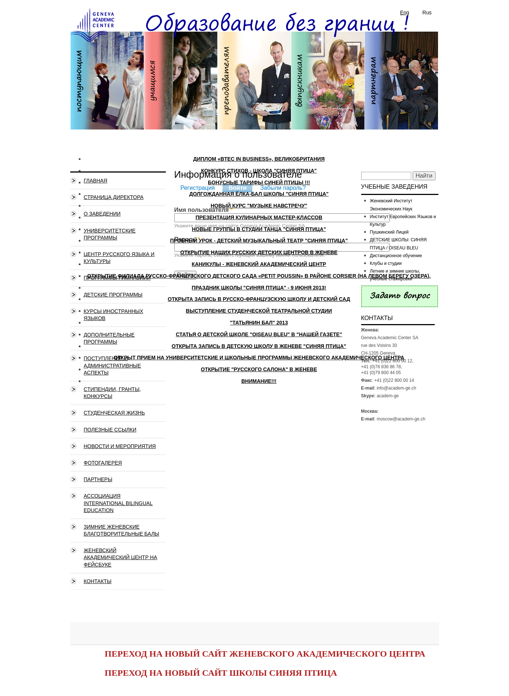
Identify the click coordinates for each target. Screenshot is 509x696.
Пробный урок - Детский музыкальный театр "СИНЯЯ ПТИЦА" (259, 241)
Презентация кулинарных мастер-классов (259, 217)
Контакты (98, 581)
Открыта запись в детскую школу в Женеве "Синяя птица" (259, 346)
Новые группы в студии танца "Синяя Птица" (259, 229)
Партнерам (401, 83)
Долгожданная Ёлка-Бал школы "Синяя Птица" (258, 194)
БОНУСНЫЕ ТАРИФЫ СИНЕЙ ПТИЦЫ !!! (259, 182)
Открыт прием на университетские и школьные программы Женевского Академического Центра (259, 358)
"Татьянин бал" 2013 (259, 323)
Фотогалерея (103, 463)
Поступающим (107, 83)
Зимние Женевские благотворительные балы (121, 530)
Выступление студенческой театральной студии (259, 311)
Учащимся (180, 83)
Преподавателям (254, 83)
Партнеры (98, 479)
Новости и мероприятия (120, 446)
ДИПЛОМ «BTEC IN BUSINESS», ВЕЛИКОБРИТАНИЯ (258, 159)
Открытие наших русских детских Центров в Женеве (258, 252)
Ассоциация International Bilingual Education (118, 503)
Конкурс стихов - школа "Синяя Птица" (259, 171)
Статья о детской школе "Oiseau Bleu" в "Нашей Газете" (259, 334)
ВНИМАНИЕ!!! (259, 381)
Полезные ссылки (110, 430)
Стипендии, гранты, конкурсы (112, 392)
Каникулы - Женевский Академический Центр (259, 264)
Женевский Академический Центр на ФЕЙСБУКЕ (120, 557)
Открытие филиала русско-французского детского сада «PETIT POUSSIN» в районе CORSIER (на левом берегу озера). (259, 276)
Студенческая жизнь (114, 413)
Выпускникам (327, 83)
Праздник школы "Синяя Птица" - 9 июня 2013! (259, 288)
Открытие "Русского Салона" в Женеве (259, 369)
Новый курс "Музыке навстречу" (259, 206)
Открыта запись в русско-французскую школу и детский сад (259, 299)
